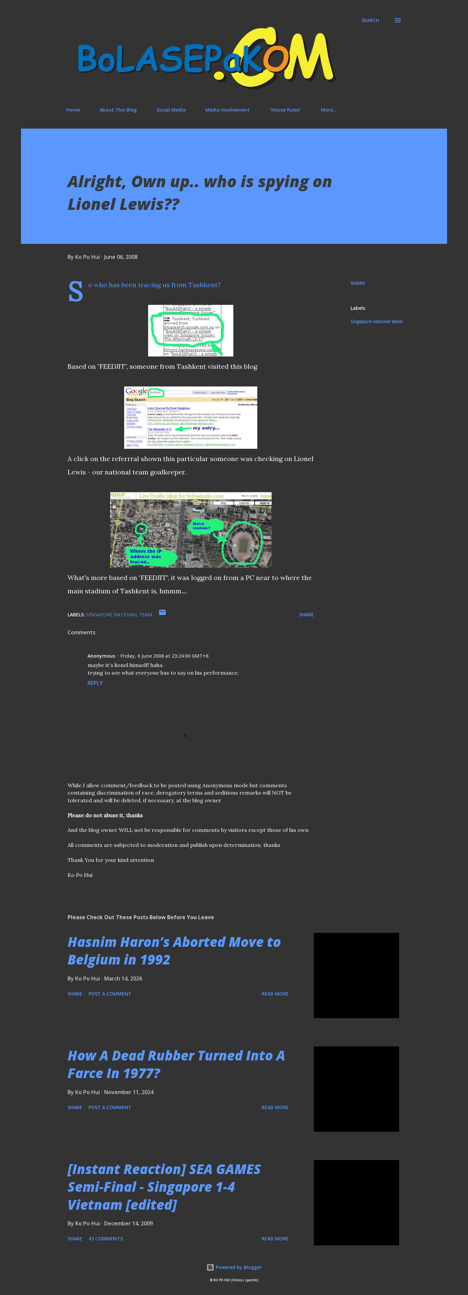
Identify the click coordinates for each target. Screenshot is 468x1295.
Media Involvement (227, 110)
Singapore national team (376, 321)
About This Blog (118, 110)
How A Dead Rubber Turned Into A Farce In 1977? (176, 1064)
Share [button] (358, 283)
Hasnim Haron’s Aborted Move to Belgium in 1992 (174, 951)
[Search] (370, 20)
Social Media (171, 110)
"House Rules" (285, 110)
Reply (95, 683)
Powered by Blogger (234, 1267)
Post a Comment (110, 993)
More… (329, 110)
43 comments (106, 1238)
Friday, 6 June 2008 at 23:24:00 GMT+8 (164, 656)
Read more (275, 993)
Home (73, 110)
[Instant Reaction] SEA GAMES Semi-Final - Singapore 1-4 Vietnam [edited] (164, 1187)
